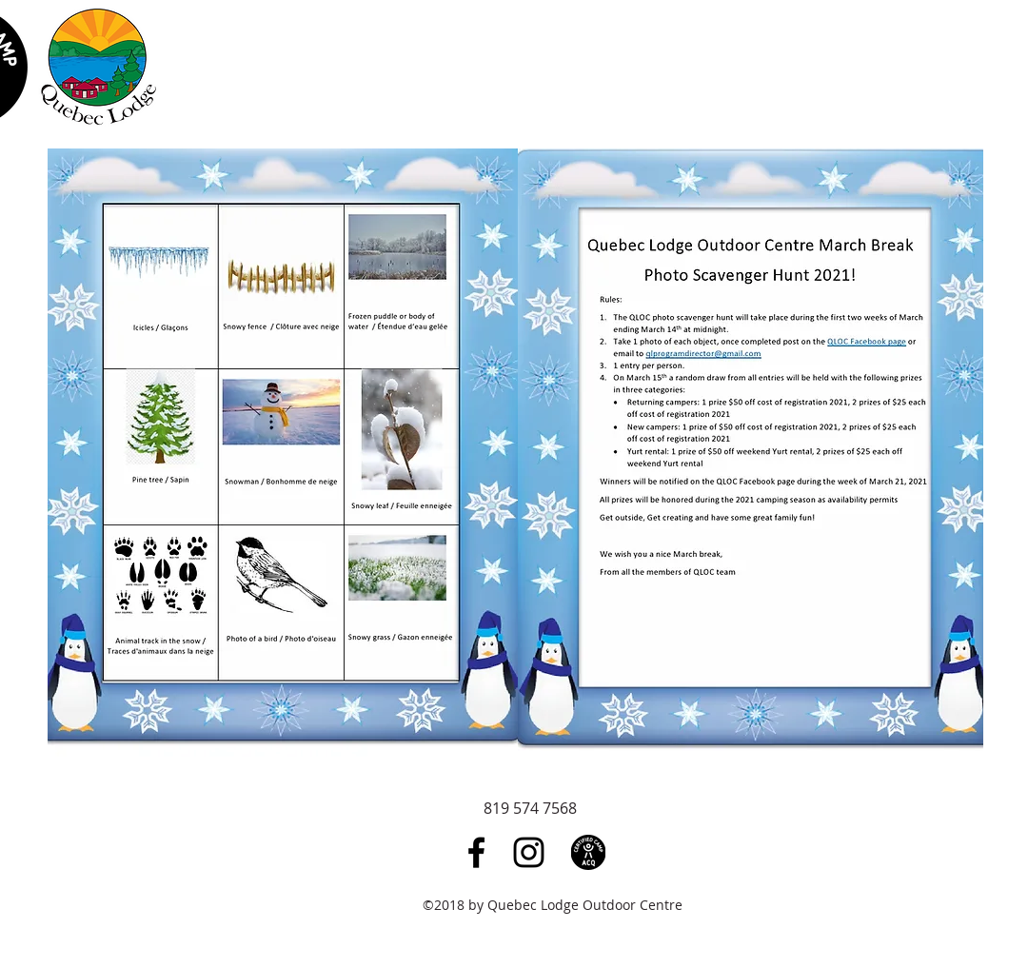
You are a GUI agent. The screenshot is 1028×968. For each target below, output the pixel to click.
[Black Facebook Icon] (476, 852)
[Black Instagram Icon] (528, 852)
